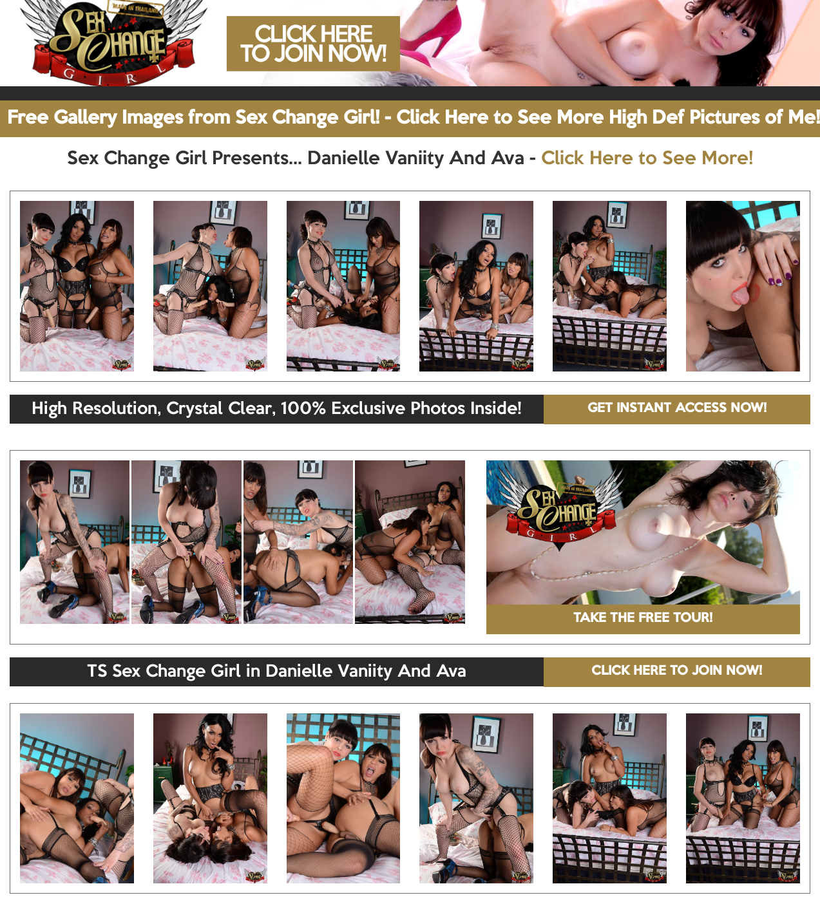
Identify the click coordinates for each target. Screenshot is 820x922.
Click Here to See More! (647, 159)
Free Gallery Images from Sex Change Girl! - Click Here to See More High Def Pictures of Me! (413, 118)
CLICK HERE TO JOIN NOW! (676, 671)
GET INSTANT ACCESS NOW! (677, 409)
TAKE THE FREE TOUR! (642, 619)
